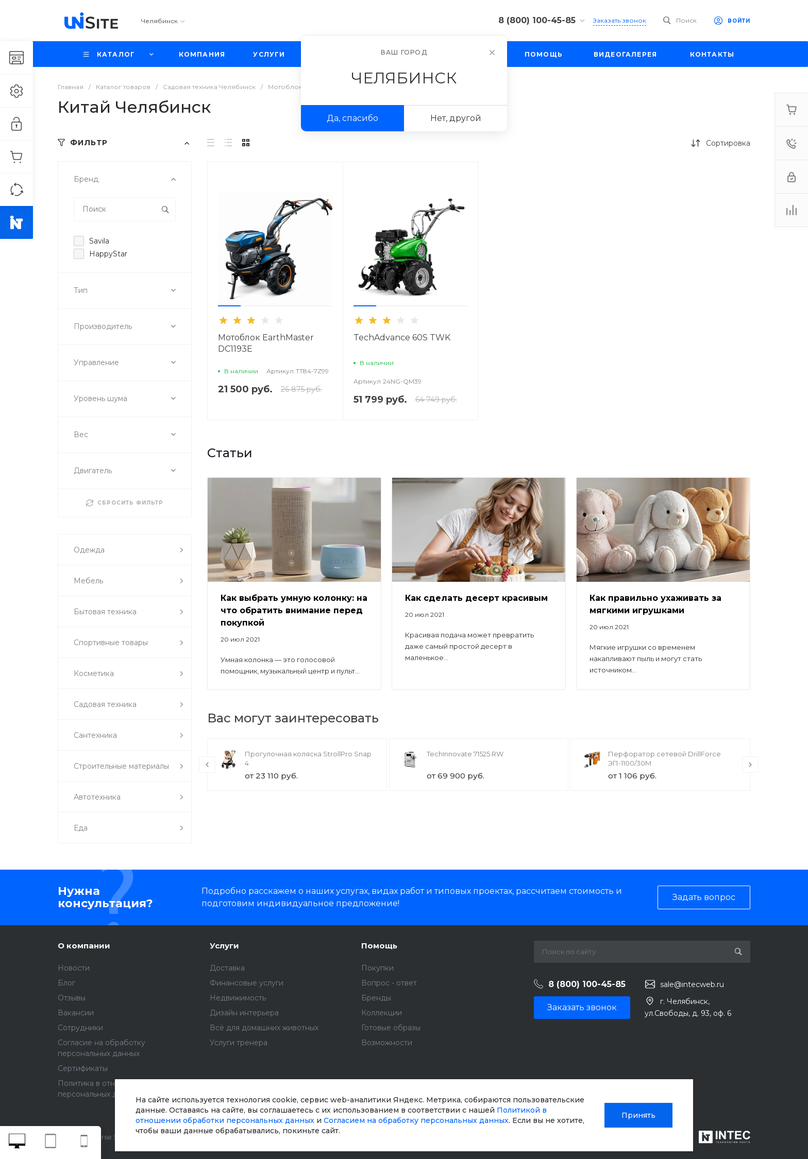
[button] (229, 305)
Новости (74, 968)
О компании (84, 945)
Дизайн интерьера (244, 1012)
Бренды (376, 997)
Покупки (377, 968)
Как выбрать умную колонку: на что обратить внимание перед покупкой (294, 610)
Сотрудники (80, 1027)
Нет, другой (455, 118)
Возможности (386, 1042)
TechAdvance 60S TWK (402, 337)
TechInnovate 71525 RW (465, 754)
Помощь (379, 945)
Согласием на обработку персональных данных (416, 1120)
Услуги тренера (238, 1042)
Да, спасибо (352, 118)
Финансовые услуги (246, 983)
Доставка (227, 968)
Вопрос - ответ (389, 983)
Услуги (224, 945)
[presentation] (207, 764)
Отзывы (72, 997)
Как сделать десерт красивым (476, 598)
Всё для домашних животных (264, 1027)
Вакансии (76, 1012)
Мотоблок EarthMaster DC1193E (266, 343)
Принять (638, 1115)
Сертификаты (83, 1068)
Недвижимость (238, 997)
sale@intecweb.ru (692, 984)
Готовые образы (390, 1027)
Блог (66, 983)
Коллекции (381, 1012)
